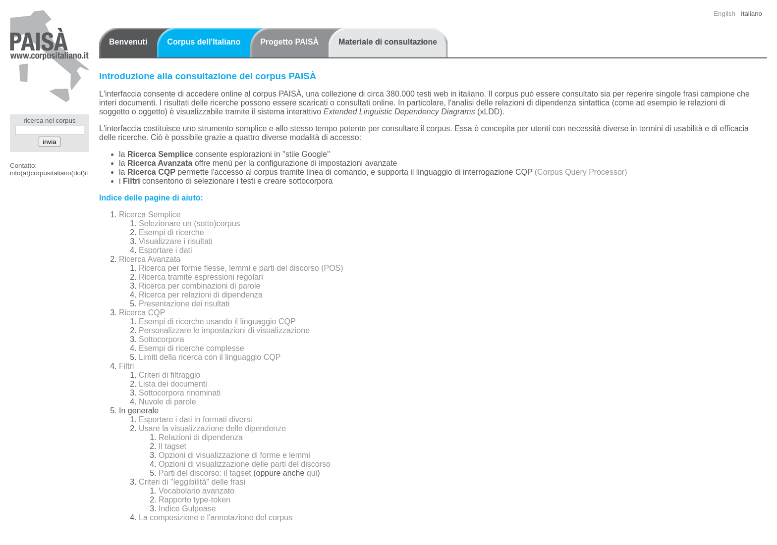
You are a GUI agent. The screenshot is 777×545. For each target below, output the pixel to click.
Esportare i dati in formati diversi (195, 419)
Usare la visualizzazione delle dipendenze (212, 428)
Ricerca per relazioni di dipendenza (201, 295)
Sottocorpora (161, 339)
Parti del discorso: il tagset (205, 473)
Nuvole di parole (167, 401)
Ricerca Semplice (149, 214)
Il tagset (172, 446)
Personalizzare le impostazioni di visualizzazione (224, 330)
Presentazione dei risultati (184, 303)
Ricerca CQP (142, 312)
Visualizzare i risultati (176, 241)
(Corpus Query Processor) (581, 172)
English (724, 13)
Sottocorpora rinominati (180, 393)
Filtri (126, 366)
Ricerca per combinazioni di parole (199, 286)
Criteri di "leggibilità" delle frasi (192, 482)
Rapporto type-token (194, 499)
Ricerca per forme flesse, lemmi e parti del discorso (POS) (241, 268)
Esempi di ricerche (171, 232)
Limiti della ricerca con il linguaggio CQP (209, 357)
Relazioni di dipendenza (201, 437)
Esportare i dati (165, 250)
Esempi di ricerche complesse (191, 348)
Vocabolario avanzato (196, 491)
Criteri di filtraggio (169, 375)
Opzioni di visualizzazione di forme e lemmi (234, 455)
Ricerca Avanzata (149, 259)
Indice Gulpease (187, 508)
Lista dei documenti (173, 384)
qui (312, 473)
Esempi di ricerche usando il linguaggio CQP (217, 321)
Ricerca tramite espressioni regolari (201, 277)
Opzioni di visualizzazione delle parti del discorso (245, 464)
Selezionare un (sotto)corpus (189, 223)
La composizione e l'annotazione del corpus (215, 517)
